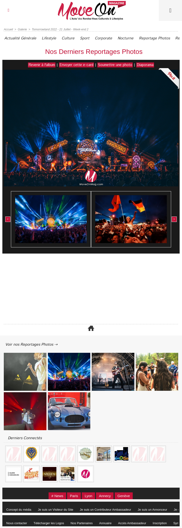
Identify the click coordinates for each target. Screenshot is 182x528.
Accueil (8, 29)
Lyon (88, 496)
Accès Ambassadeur (132, 523)
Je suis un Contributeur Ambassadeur (105, 509)
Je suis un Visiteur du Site (55, 509)
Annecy (105, 496)
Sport (84, 38)
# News (57, 496)
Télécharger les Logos (49, 523)
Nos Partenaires (82, 523)
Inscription (160, 523)
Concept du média (19, 509)
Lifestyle (49, 38)
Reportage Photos (154, 38)
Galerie (22, 29)
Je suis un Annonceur (152, 509)
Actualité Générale (20, 38)
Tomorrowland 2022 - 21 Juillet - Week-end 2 (60, 29)
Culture (68, 38)
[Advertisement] (91, 289)
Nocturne (125, 38)
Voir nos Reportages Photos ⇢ (31, 344)
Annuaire (105, 523)
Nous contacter (16, 523)
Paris (74, 496)
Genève (124, 496)
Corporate (103, 38)
